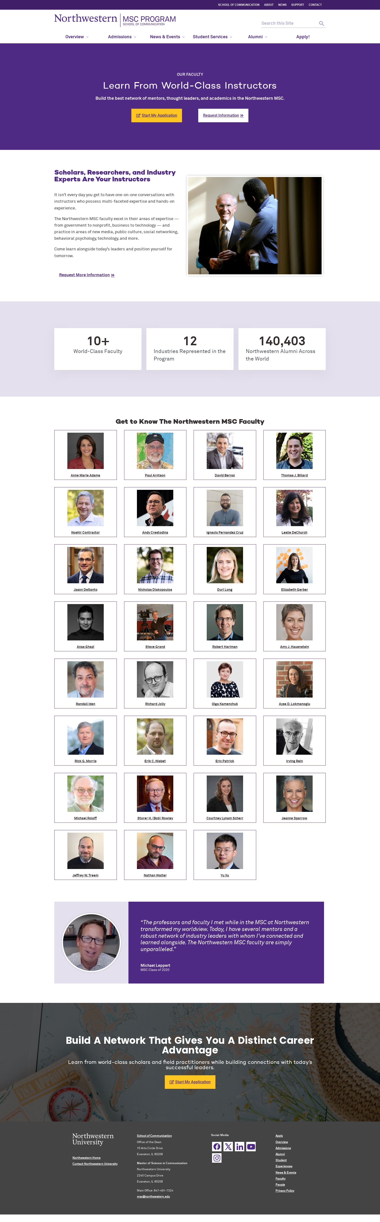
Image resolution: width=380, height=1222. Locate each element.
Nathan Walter (155, 875)
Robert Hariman (225, 647)
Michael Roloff (85, 818)
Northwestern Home (86, 1158)
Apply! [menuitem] (303, 37)
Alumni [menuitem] (257, 37)
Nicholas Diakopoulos (155, 590)
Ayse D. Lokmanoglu (294, 704)
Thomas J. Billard (294, 475)
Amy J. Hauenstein (294, 647)
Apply (279, 1136)
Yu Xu (225, 875)
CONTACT (315, 5)
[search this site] (289, 23)
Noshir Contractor (85, 532)
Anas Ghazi (85, 647)
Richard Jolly (155, 704)
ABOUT (269, 5)
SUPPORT (297, 5)
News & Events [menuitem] (167, 37)
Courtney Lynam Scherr (224, 818)
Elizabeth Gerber (294, 590)
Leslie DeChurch (294, 532)
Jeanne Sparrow (294, 818)
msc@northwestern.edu (153, 1196)
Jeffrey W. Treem (85, 875)
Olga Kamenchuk (225, 704)
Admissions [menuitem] (122, 37)
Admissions (283, 1148)
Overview (282, 1142)
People (280, 1185)
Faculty (280, 1178)
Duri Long (224, 590)
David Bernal (225, 475)
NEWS (282, 5)
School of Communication (154, 1136)
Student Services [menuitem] (212, 37)
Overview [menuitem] (76, 37)
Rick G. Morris (85, 761)
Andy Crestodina (155, 532)
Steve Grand (155, 647)
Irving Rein (294, 761)
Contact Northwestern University (95, 1164)
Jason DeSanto (85, 590)
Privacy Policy (285, 1191)
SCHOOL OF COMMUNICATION (239, 5)
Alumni (280, 1154)
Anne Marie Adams (85, 475)
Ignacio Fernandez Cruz (224, 532)
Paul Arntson (155, 475)
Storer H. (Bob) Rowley (155, 818)
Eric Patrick (224, 761)
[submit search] (321, 23)
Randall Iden (85, 704)
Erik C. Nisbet (155, 761)
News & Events (286, 1172)
